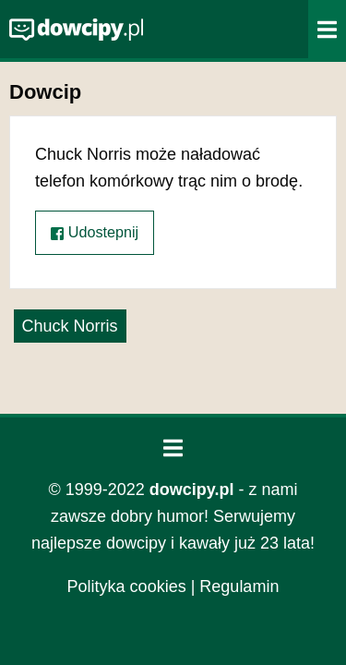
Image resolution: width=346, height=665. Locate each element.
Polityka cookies (126, 586)
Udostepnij (94, 232)
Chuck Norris (70, 326)
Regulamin (239, 586)
